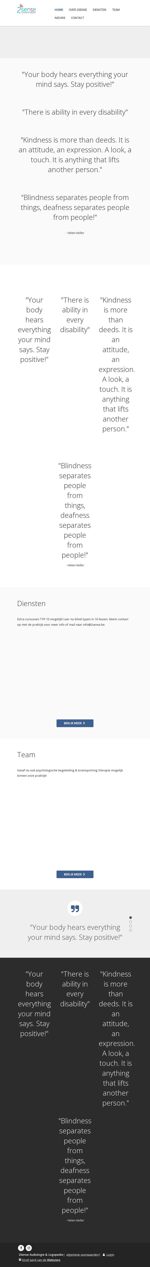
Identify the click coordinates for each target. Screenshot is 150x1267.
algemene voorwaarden (82, 1255)
